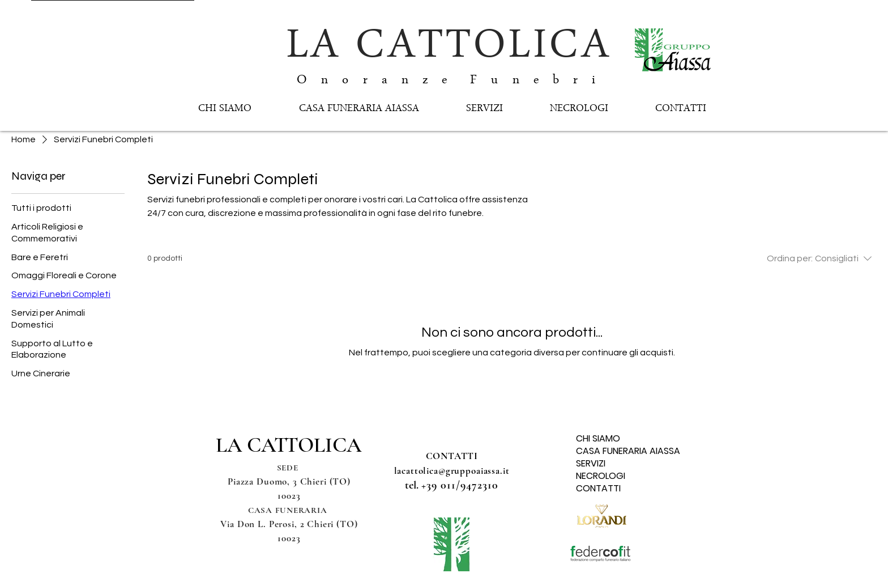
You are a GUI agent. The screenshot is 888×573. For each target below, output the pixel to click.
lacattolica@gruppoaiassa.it (452, 471)
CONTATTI (598, 488)
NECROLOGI (600, 476)
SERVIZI (590, 463)
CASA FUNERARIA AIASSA (619, 451)
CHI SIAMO (598, 438)
